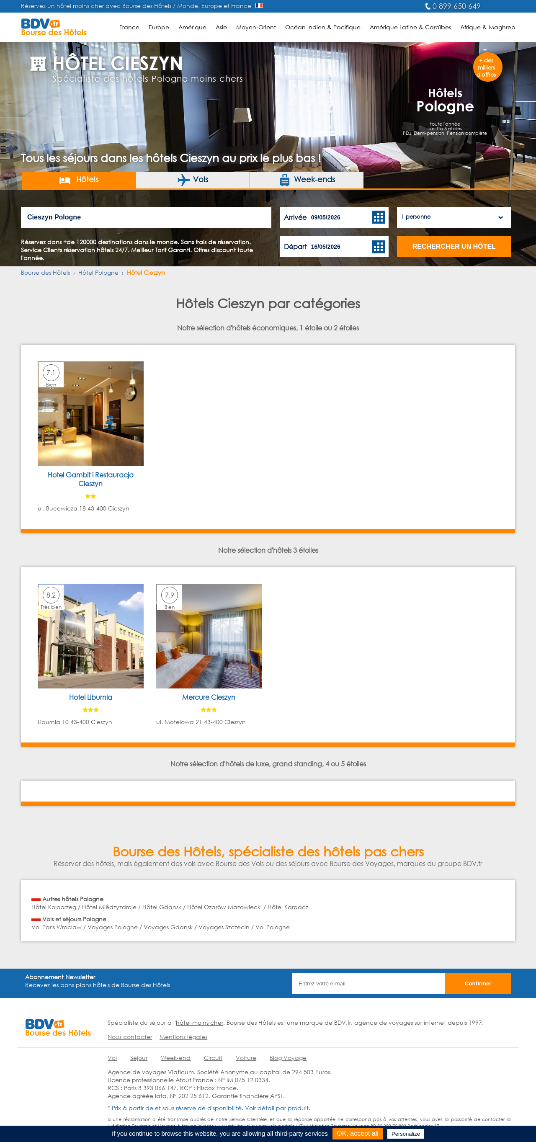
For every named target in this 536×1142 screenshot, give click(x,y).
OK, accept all (358, 1133)
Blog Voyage (288, 1058)
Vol (112, 1058)
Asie (221, 27)
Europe (159, 27)
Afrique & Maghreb (487, 27)
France (129, 27)
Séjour (138, 1058)
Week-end (176, 1058)
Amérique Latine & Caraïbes (410, 27)
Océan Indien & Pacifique (323, 27)
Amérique (192, 27)
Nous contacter (130, 1037)
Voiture (246, 1058)
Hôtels (78, 180)
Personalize (406, 1134)
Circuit (213, 1058)
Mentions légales (183, 1037)
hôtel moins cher (199, 1022)
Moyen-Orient (256, 27)
